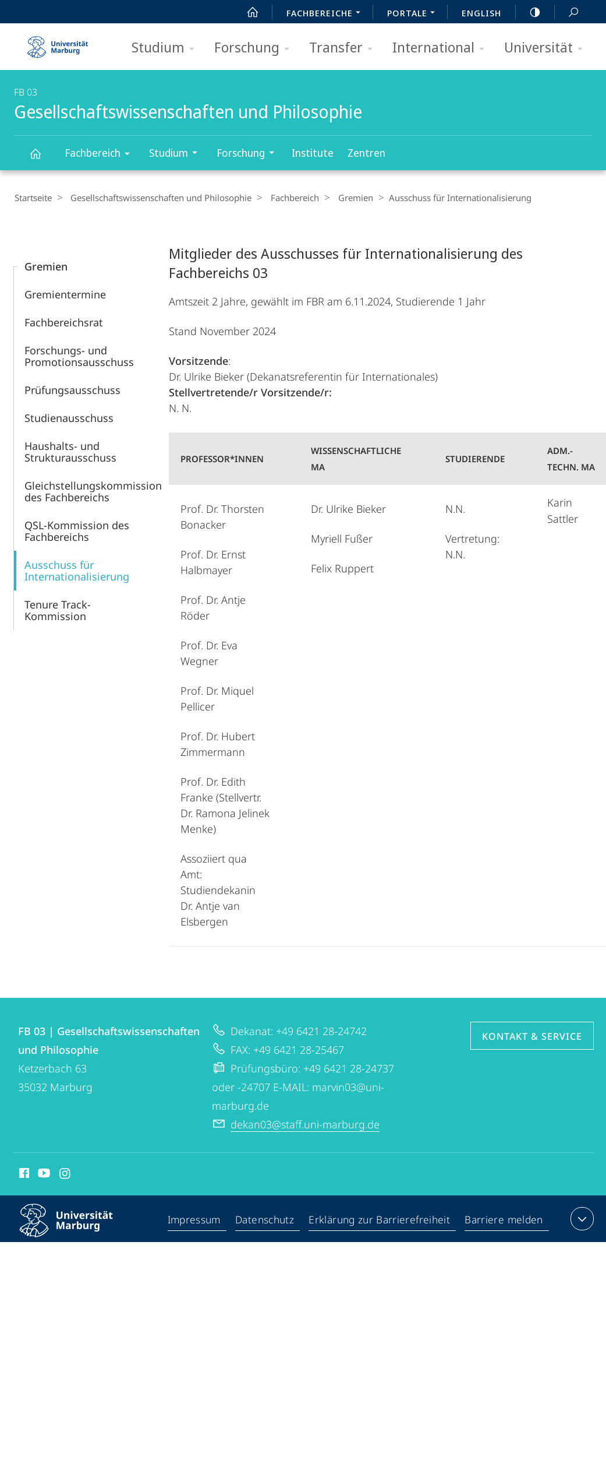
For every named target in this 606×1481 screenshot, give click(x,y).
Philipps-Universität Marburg (76, 1229)
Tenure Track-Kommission (57, 609)
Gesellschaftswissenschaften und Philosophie (42, 158)
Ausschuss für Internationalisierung (76, 570)
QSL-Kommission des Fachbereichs (76, 530)
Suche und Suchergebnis (567, 12)
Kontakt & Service (532, 1035)
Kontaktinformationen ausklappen (580, 1218)
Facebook (23, 1174)
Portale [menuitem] (414, 14)
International (442, 48)
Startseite (32, 197)
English (481, 13)
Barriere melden (504, 1220)
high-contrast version (528, 12)
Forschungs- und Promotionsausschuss (79, 355)
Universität (547, 48)
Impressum (196, 1220)
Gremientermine (65, 294)
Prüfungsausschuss (72, 389)
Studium (167, 48)
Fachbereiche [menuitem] (326, 14)
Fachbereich (101, 155)
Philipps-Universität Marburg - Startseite (57, 43)
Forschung (255, 48)
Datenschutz (267, 1220)
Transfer (344, 48)
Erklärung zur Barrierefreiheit (381, 1220)
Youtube (43, 1174)
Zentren (366, 153)
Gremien (343, 197)
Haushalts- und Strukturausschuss (70, 451)
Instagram (65, 1174)
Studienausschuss (69, 417)
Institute (313, 153)
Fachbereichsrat (63, 322)
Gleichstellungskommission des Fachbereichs (93, 491)
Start (246, 12)
